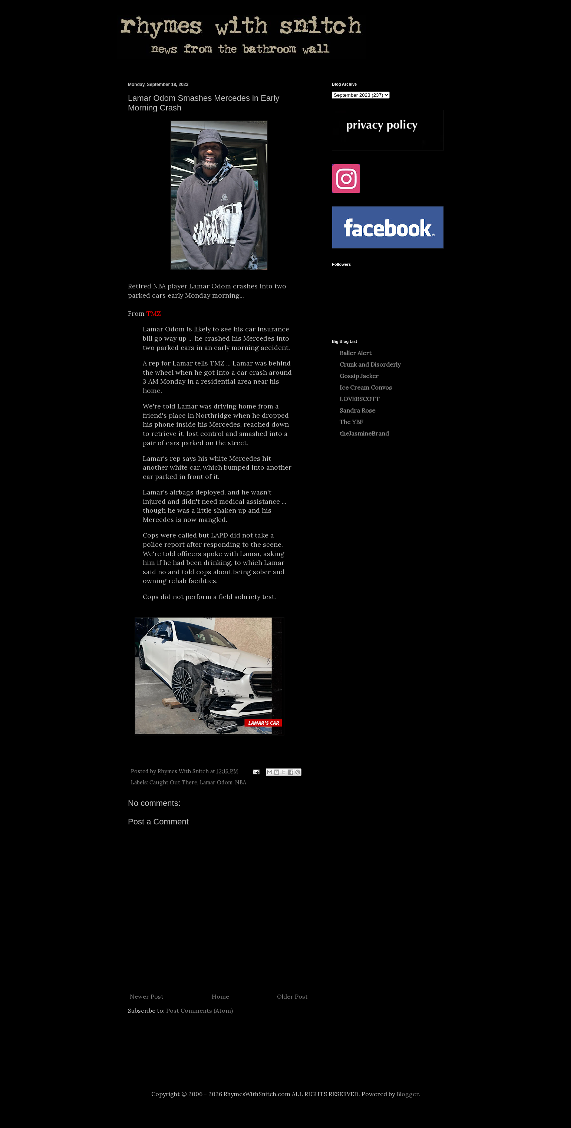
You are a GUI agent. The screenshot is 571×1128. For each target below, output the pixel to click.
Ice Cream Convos (366, 387)
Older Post (292, 996)
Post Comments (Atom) (199, 1010)
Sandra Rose (357, 410)
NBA (240, 782)
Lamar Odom (216, 782)
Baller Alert (356, 353)
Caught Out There (173, 782)
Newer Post (147, 996)
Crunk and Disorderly (370, 364)
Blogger (407, 1094)
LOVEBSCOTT (360, 399)
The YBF (351, 422)
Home (220, 996)
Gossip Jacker (359, 376)
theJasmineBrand (364, 433)
